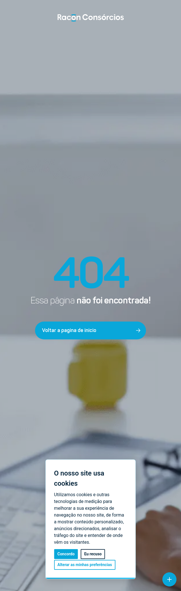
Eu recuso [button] (93, 554)
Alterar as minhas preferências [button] (84, 564)
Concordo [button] (66, 554)
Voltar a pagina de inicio (91, 330)
